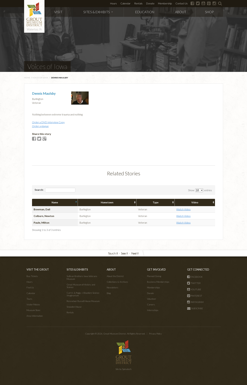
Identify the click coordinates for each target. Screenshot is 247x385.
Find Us (30, 287)
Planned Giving (154, 276)
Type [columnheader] (156, 202)
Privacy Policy (155, 333)
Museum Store (33, 310)
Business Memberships (158, 282)
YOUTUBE (194, 289)
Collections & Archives (117, 282)
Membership (165, 3)
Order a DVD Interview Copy (48, 122)
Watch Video (183, 209)
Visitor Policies (33, 304)
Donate (150, 3)
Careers (151, 304)
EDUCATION (144, 12)
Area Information (35, 316)
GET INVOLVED (156, 269)
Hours (113, 3)
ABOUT (180, 12)
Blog (109, 293)
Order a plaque (40, 126)
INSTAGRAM (195, 302)
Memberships (153, 287)
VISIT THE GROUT (38, 269)
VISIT (58, 12)
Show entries (200, 190)
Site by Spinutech (123, 369)
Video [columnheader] (194, 202)
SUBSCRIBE (195, 308)
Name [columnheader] (55, 202)
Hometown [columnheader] (107, 202)
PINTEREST (194, 295)
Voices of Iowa (47, 66)
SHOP (209, 12)
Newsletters (112, 287)
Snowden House (74, 307)
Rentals (138, 3)
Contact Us (182, 3)
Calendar (126, 3)
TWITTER (194, 283)
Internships (152, 310)
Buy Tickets (32, 276)
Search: (55, 190)
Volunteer (151, 299)
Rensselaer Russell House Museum (83, 301)
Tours (29, 299)
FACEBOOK (195, 277)
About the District (115, 276)
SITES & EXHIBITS (98, 12)
